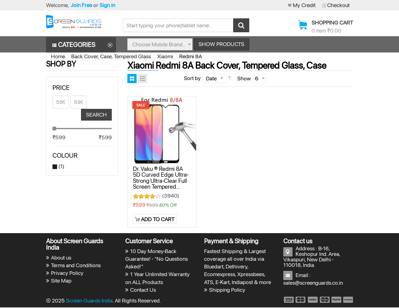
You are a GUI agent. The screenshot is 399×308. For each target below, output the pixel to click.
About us (61, 258)
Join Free (81, 5)
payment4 (325, 300)
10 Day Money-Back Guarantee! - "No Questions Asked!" (156, 259)
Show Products (221, 44)
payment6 (347, 300)
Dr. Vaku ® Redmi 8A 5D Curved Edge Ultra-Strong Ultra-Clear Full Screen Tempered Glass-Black (160, 181)
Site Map (61, 281)
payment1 (288, 300)
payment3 (313, 300)
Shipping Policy (227, 290)
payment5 (336, 300)
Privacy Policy (67, 273)
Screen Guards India (89, 301)
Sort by (192, 78)
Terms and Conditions (76, 265)
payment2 (300, 300)
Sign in (107, 5)
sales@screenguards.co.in (313, 283)
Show (244, 78)
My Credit (304, 5)
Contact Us (143, 290)
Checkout (338, 5)
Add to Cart (157, 219)
